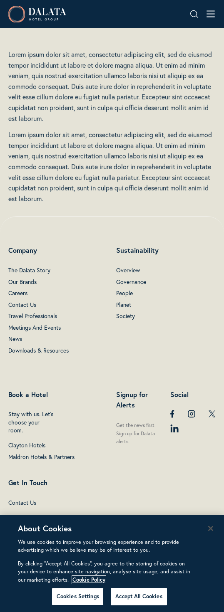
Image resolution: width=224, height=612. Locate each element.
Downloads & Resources (38, 350)
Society (125, 316)
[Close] (211, 528)
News (15, 339)
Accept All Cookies (138, 596)
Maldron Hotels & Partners (41, 457)
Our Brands (22, 282)
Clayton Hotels (26, 445)
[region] (112, 563)
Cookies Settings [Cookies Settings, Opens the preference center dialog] (78, 596)
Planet (123, 304)
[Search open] (194, 14)
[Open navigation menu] (211, 14)
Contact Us (22, 304)
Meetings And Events (34, 327)
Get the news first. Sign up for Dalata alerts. (136, 433)
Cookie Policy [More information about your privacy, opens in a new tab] (88, 579)
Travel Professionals (32, 316)
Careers (17, 293)
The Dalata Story (29, 270)
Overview (128, 270)
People (124, 293)
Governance (131, 282)
